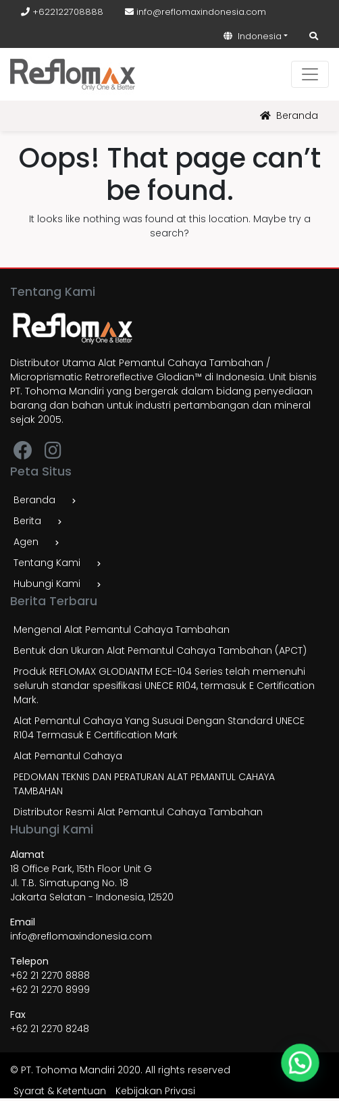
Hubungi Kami (47, 583)
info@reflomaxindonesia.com (195, 11)
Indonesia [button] (253, 36)
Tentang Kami (47, 562)
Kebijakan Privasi (155, 1091)
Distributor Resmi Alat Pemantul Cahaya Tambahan (138, 812)
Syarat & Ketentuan (60, 1091)
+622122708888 (62, 11)
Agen (26, 541)
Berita (27, 521)
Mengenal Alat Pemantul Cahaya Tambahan (122, 629)
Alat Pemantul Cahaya (68, 756)
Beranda (289, 115)
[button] (302, 1066)
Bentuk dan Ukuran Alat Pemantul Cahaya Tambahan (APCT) (160, 650)
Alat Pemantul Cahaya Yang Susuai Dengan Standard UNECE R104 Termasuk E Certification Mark (159, 728)
